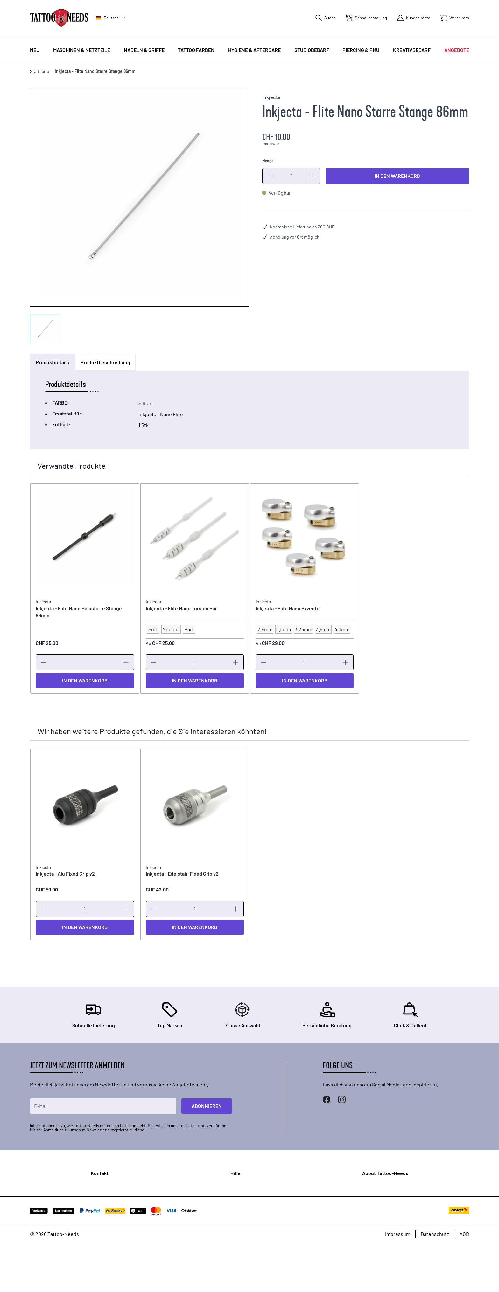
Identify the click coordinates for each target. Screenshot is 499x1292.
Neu (34, 50)
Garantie (244, 1206)
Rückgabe (246, 1216)
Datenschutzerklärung (206, 1125)
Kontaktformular (94, 1212)
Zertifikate (388, 1206)
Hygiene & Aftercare (254, 50)
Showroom (388, 1196)
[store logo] (59, 18)
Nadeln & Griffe (144, 50)
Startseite (39, 71)
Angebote (456, 50)
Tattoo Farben (196, 50)
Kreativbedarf (412, 50)
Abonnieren (207, 1106)
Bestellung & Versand (259, 1196)
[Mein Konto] (413, 18)
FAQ (239, 1185)
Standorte (87, 1222)
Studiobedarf (311, 50)
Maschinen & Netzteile (81, 50)
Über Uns (386, 1185)
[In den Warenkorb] (85, 680)
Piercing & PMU (360, 50)
